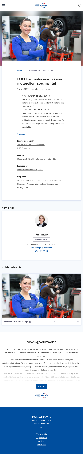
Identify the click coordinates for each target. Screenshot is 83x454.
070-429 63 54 (41, 251)
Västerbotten (40, 184)
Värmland (30, 184)
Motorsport (22, 159)
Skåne (19, 180)
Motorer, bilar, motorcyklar (45, 159)
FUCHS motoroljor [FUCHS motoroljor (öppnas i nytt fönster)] (25, 148)
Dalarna (48, 180)
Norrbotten (56, 180)
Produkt (20, 169)
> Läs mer (21, 134)
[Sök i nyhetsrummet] (80, 5)
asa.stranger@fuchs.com (41, 247)
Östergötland (22, 187)
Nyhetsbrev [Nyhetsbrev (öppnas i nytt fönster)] (41, 437)
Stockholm (21, 184)
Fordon (40, 169)
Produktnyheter (30, 169)
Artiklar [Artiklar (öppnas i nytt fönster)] (41, 441)
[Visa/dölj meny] (3, 5)
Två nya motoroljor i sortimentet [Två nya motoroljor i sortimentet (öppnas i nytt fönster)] (31, 144)
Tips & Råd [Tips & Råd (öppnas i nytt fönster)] (41, 444)
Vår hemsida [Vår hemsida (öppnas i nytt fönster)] (41, 434)
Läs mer (41, 386)
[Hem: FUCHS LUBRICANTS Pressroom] (41, 5)
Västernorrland (52, 184)
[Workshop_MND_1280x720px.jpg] (41, 296)
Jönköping (41, 180)
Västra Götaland (29, 180)
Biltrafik (30, 159)
